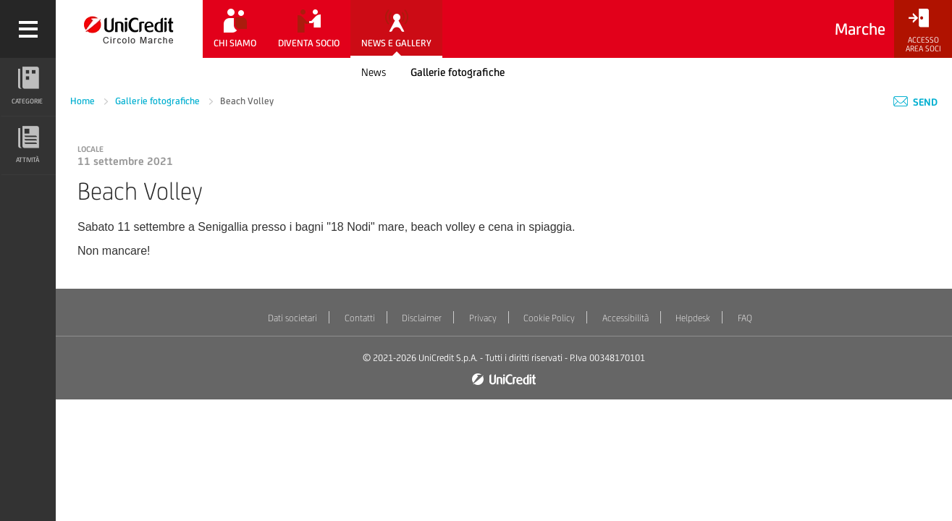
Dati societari (292, 318)
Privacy (483, 318)
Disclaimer (422, 318)
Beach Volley (247, 101)
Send (915, 102)
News (373, 72)
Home (83, 101)
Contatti (360, 318)
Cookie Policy (549, 318)
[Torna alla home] (129, 29)
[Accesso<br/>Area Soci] (923, 30)
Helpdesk (692, 318)
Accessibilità (625, 318)
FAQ (745, 318)
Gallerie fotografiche (457, 72)
